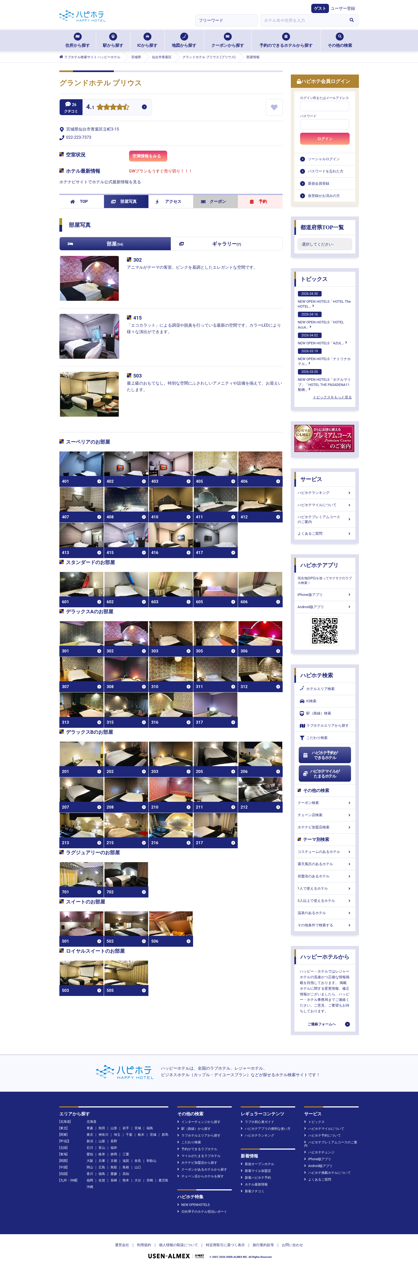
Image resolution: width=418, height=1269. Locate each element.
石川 (90, 1148)
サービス (311, 479)
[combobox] (303, 20)
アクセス (169, 201)
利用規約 (144, 1245)
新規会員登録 (318, 183)
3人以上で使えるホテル (325, 901)
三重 (126, 1154)
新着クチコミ (252, 1191)
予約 (258, 201)
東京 (90, 1135)
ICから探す (147, 40)
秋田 (102, 1128)
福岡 (90, 1180)
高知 (126, 1174)
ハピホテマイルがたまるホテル (321, 774)
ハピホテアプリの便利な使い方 (266, 1129)
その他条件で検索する (325, 925)
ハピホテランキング (325, 493)
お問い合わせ (292, 1245)
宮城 (138, 1128)
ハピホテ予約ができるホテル (320, 755)
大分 (138, 1180)
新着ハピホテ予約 (256, 1178)
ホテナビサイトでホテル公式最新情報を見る (100, 181)
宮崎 (150, 1180)
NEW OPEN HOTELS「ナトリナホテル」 (324, 357)
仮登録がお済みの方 (324, 196)
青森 (90, 1128)
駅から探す (113, 40)
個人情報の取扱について (178, 1245)
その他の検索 (340, 40)
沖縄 (90, 1187)
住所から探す (77, 40)
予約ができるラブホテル (197, 1149)
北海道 (91, 1121)
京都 (114, 1161)
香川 (90, 1174)
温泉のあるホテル (325, 913)
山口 (138, 1167)
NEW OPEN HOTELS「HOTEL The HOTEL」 (324, 299)
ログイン (324, 139)
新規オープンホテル (257, 1164)
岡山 (90, 1167)
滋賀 (126, 1161)
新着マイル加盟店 (256, 1171)
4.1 (90, 107)
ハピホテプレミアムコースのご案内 (325, 519)
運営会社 (122, 1245)
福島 (150, 1128)
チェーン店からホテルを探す (200, 1176)
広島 (102, 1167)
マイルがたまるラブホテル (199, 1156)
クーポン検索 (325, 803)
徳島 (102, 1174)
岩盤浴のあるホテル (325, 876)
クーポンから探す (227, 40)
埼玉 (117, 1135)
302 (137, 260)
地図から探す (184, 40)
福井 (114, 1148)
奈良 (138, 1161)
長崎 (114, 1180)
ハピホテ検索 (316, 675)
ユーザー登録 (343, 8)
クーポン (213, 201)
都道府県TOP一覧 (322, 227)
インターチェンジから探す (199, 1122)
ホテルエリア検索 (317, 689)
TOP (79, 201)
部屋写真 (124, 201)
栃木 (141, 1135)
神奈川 (103, 1135)
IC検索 (308, 701)
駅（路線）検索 (315, 713)
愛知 (90, 1154)
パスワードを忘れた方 (325, 171)
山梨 (102, 1141)
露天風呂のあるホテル (325, 864)
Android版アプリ (325, 607)
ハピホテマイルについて (325, 505)
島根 (126, 1167)
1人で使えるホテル (325, 888)
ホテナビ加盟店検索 (325, 827)
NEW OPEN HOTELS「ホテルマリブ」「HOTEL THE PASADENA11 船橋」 (324, 380)
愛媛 (114, 1174)
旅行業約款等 (263, 1245)
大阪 (90, 1161)
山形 (114, 1128)
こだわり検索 (314, 738)
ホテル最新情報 (254, 1184)
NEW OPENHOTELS (193, 1205)
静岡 (114, 1154)
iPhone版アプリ (325, 595)
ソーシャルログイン (324, 159)
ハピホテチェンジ (319, 1152)
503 (137, 376)
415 (137, 318)
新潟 (90, 1141)
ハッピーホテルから (324, 957)
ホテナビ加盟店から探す (197, 1163)
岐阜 (102, 1154)
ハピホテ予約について (322, 1135)
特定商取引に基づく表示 (225, 1245)
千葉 (129, 1135)
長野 (114, 1141)
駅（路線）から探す (194, 1129)
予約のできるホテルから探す (286, 40)
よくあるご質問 (325, 533)
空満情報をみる (149, 158)
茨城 (153, 1135)
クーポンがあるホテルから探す (202, 1169)
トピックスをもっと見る (332, 397)
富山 (102, 1148)
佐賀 (102, 1180)
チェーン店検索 (325, 815)
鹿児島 (163, 1180)
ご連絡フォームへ (321, 1024)
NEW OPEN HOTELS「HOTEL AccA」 (321, 320)
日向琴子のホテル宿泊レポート (202, 1212)
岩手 (126, 1128)
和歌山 (151, 1161)
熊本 (126, 1180)
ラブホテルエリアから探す (324, 725)
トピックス (314, 279)
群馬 (165, 1135)
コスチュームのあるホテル (325, 852)
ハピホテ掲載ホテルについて (327, 1173)
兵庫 (102, 1161)
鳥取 (114, 1167)
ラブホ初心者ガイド (257, 1122)
